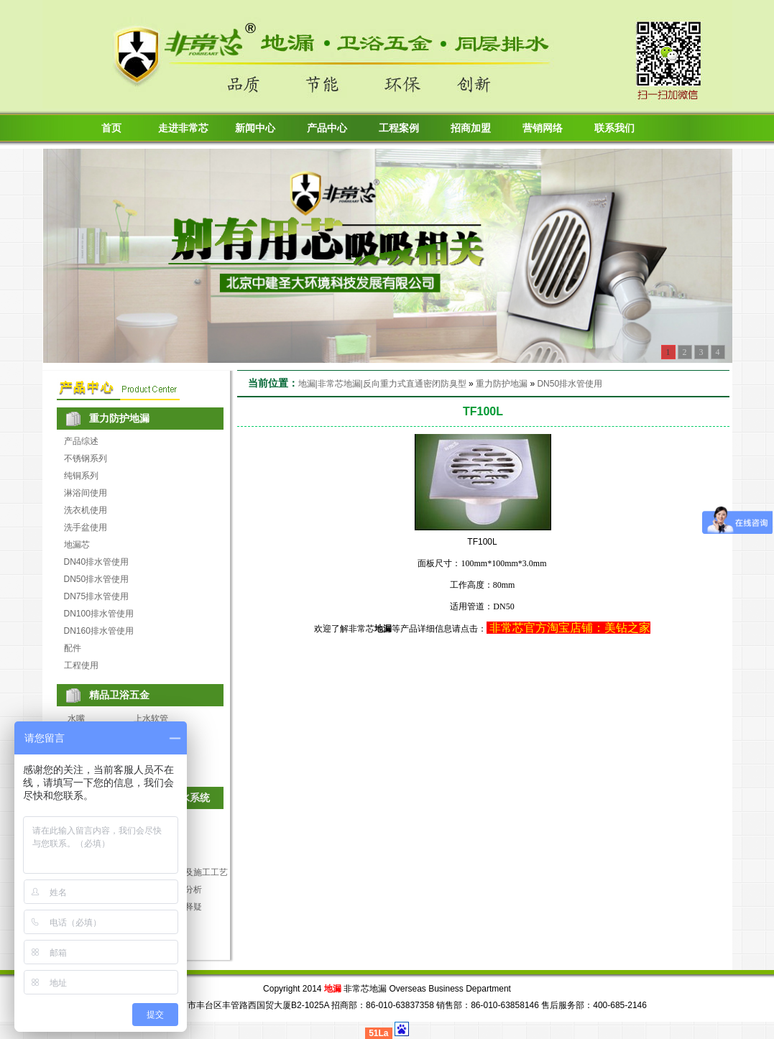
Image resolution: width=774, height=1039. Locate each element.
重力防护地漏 (501, 384)
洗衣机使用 (85, 510)
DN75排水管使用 (96, 596)
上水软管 (151, 719)
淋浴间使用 (85, 493)
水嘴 (76, 719)
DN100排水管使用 (99, 614)
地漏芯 (77, 545)
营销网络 (542, 128)
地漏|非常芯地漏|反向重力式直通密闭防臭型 (382, 384)
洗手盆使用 (85, 527)
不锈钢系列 (85, 458)
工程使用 (81, 665)
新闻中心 (255, 128)
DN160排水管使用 (99, 631)
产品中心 (327, 128)
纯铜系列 (81, 476)
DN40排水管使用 (96, 562)
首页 (111, 128)
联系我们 (614, 128)
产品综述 (81, 441)
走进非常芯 (183, 128)
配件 (72, 648)
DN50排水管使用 (96, 579)
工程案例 (399, 128)
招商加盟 (471, 128)
